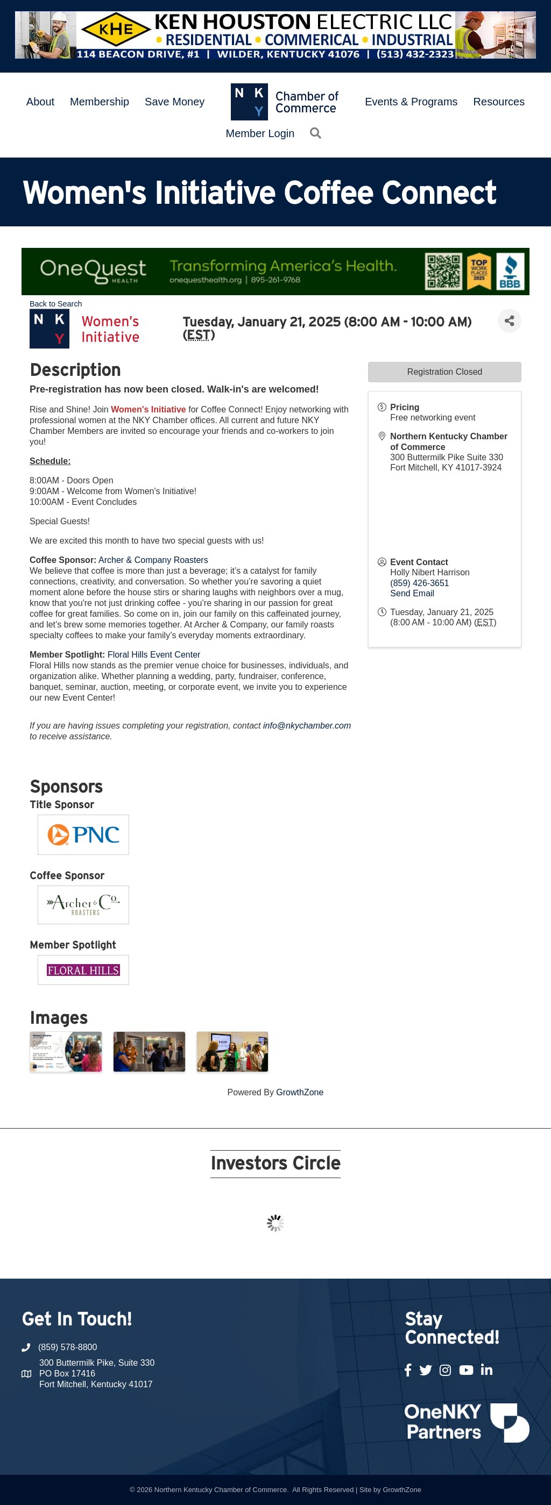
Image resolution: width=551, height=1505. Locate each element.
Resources (499, 102)
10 (262, 1259)
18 (366, 1259)
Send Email (412, 593)
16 (340, 1259)
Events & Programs (411, 102)
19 (379, 1259)
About (40, 102)
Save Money (174, 102)
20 (391, 1259)
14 (314, 1259)
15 (327, 1259)
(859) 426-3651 (419, 583)
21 (404, 1259)
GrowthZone (299, 1092)
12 (288, 1259)
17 (353, 1259)
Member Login (260, 133)
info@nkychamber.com (307, 725)
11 (275, 1259)
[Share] (509, 321)
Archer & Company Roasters (153, 560)
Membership (99, 102)
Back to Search (56, 303)
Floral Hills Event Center (154, 654)
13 (301, 1259)
